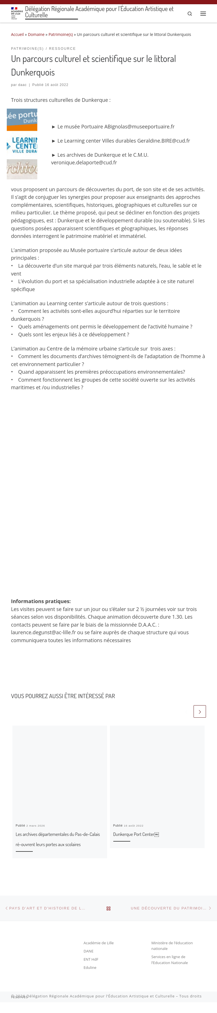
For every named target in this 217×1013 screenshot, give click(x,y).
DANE (89, 961)
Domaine (36, 34)
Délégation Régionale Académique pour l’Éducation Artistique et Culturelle (101, 1007)
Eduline (90, 978)
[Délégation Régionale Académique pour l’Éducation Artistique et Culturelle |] (17, 12)
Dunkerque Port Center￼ (146, 833)
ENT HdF (91, 970)
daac (22, 85)
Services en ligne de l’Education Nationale (169, 970)
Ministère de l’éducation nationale (172, 956)
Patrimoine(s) (61, 34)
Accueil (17, 34)
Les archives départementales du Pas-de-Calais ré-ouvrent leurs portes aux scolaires (58, 844)
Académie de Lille (99, 953)
